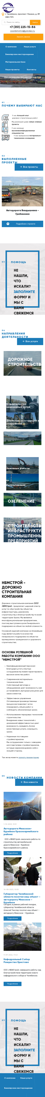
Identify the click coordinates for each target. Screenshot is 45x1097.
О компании (11, 47)
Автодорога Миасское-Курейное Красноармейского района (21, 832)
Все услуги (30, 341)
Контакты (31, 70)
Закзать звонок (23, 37)
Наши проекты (12, 70)
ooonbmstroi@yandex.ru (22, 31)
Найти (35, 22)
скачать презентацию (28, 758)
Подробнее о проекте (21, 223)
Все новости (29, 782)
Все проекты (29, 167)
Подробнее (12, 853)
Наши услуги (30, 47)
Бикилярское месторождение (19, 54)
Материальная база (15, 62)
